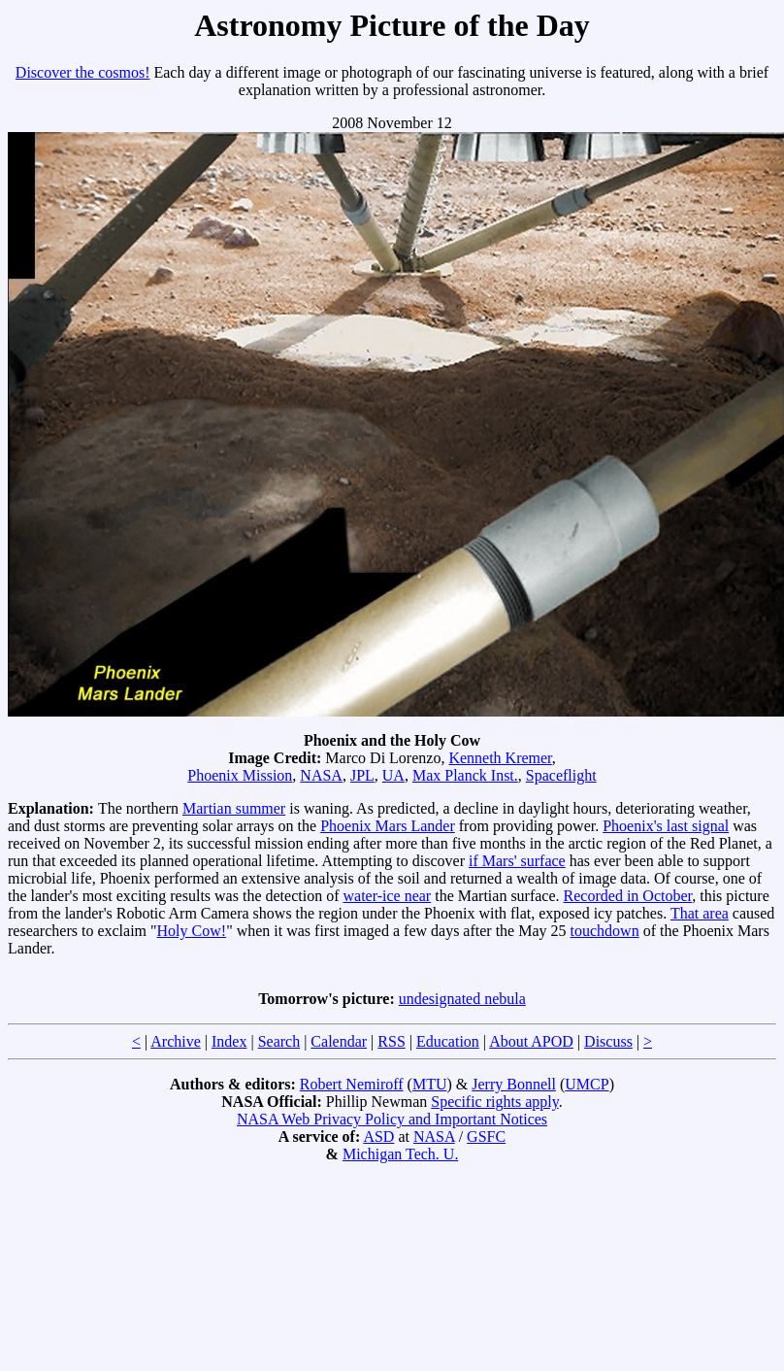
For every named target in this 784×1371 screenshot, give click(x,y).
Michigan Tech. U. (400, 1154)
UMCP (586, 1084)
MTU (429, 1084)
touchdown (605, 930)
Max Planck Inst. (465, 775)
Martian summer (233, 808)
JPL (362, 775)
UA (393, 775)
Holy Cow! (192, 930)
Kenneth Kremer (499, 758)
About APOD (531, 1041)
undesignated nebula (462, 998)
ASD (378, 1136)
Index (229, 1041)
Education (447, 1041)
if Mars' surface (517, 861)
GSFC (486, 1136)
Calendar (338, 1041)
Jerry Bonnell (514, 1084)
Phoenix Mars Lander (387, 826)
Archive (175, 1041)
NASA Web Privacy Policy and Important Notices (392, 1119)
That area (699, 913)
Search (279, 1041)
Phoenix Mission (239, 775)
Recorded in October (628, 895)
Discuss (608, 1041)
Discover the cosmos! (83, 72)
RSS (391, 1041)
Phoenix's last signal (666, 826)
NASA (321, 775)
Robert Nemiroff (352, 1084)
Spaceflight (561, 775)
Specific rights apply (494, 1101)
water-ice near (387, 895)
